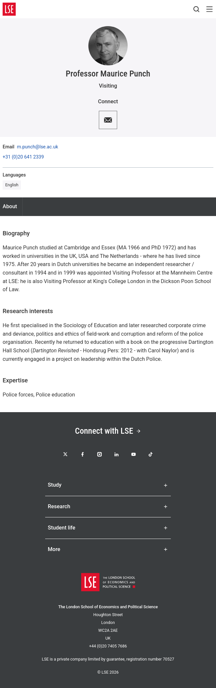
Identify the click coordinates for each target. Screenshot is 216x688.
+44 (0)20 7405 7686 (108, 646)
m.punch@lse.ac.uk (37, 147)
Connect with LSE (108, 431)
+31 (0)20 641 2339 (23, 157)
